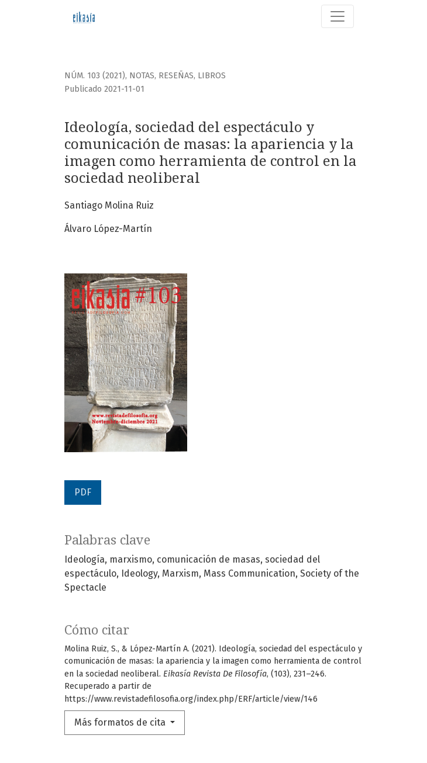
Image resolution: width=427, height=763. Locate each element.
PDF (82, 492)
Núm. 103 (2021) (94, 76)
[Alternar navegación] (337, 16)
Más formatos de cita (121, 722)
